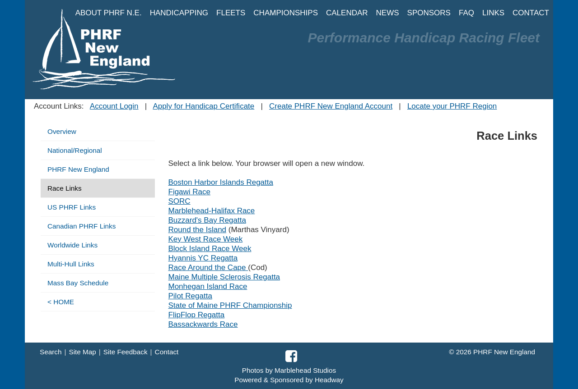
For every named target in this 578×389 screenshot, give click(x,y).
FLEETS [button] (230, 13)
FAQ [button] (466, 13)
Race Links (64, 188)
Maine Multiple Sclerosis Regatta (224, 277)
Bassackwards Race (203, 324)
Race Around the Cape (208, 267)
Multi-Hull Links (70, 264)
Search (50, 352)
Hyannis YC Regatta (203, 258)
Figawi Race (189, 192)
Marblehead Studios (305, 370)
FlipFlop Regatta (196, 315)
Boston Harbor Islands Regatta (220, 182)
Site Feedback (125, 352)
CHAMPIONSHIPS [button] (285, 13)
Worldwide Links (72, 245)
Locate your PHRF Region (452, 106)
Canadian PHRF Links (81, 226)
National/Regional (74, 150)
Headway (329, 380)
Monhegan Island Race (207, 286)
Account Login (114, 106)
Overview (61, 131)
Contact (167, 352)
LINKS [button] (493, 13)
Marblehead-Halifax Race (211, 210)
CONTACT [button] (531, 13)
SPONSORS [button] (429, 13)
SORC (179, 201)
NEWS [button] (387, 13)
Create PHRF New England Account (330, 106)
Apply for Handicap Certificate (203, 106)
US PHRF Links (71, 207)
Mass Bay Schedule (77, 283)
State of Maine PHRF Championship (230, 305)
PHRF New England (78, 169)
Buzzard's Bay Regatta (207, 220)
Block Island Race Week (210, 248)
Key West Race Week (205, 239)
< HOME (60, 302)
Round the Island (197, 229)
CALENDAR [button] (347, 13)
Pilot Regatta (190, 296)
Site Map (82, 352)
